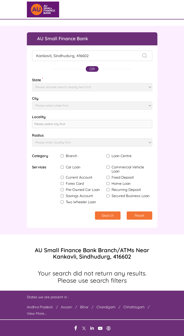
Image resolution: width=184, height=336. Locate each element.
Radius (38, 135)
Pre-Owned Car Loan (83, 190)
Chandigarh (105, 307)
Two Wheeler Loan (81, 202)
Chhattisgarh (134, 307)
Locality (39, 117)
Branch (71, 156)
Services (39, 167)
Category (40, 156)
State (37, 79)
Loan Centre (122, 156)
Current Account (79, 177)
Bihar (84, 307)
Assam (66, 307)
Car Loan (73, 167)
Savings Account (79, 196)
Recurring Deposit (126, 190)
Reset (139, 215)
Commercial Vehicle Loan (128, 169)
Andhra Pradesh (40, 307)
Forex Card (75, 183)
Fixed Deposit (123, 177)
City (35, 98)
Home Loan (121, 183)
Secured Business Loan (130, 196)
